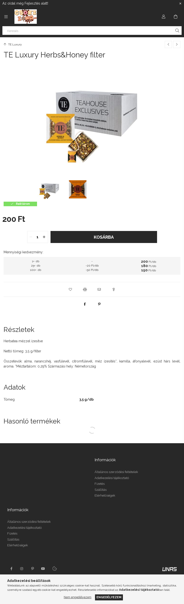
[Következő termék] (176, 44)
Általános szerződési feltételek (116, 472)
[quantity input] (38, 237)
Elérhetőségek (105, 495)
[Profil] (164, 16)
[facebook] (85, 304)
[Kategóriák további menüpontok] (6, 16)
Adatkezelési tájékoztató (112, 478)
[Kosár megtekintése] (176, 16)
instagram (22, 569)
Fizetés (100, 484)
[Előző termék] (168, 44)
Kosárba (104, 237)
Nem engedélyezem (77, 597)
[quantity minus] (31, 237)
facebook (11, 569)
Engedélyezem (108, 597)
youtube (43, 569)
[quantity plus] (44, 237)
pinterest (32, 569)
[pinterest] (99, 304)
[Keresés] (92, 30)
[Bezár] (180, 3)
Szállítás (101, 490)
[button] (70, 289)
